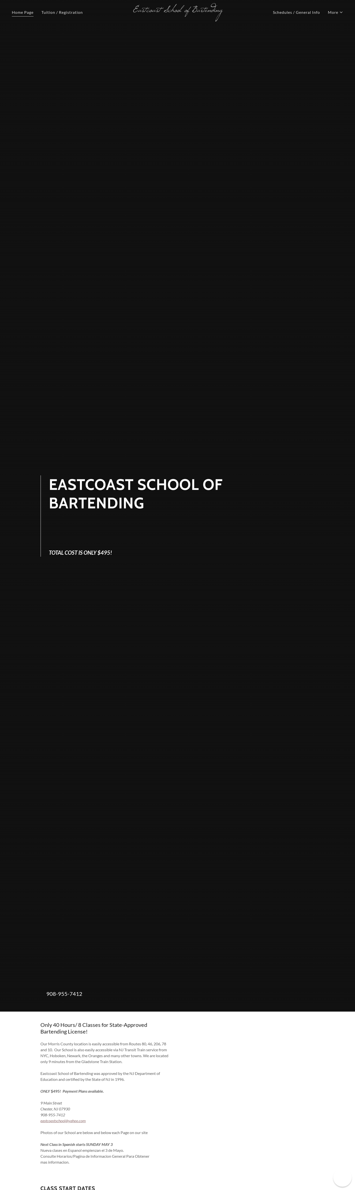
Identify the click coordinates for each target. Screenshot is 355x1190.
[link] (177, 10)
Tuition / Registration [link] (62, 12)
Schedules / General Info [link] (296, 12)
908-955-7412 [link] (64, 993)
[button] (335, 12)
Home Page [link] (23, 12)
